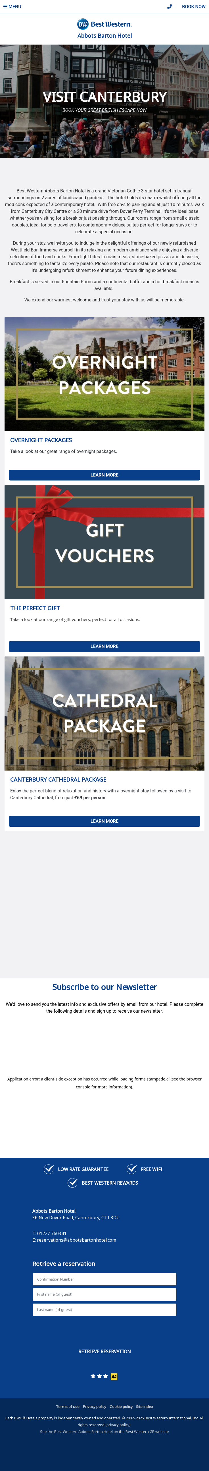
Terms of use (68, 1406)
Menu (12, 6)
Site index (144, 1406)
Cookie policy (121, 1406)
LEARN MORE (104, 475)
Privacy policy (94, 1406)
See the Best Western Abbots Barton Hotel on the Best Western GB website (104, 1431)
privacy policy (117, 1424)
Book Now (194, 6)
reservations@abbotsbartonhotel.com (76, 1240)
